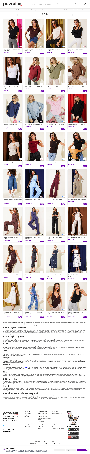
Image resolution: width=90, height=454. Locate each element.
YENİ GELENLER (7, 10)
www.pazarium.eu (8, 434)
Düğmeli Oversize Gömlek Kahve (76, 86)
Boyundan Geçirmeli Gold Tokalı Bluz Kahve (55, 313)
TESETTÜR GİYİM (16, 10)
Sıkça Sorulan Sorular (57, 426)
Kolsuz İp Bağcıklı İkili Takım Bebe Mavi (32, 200)
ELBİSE (49, 10)
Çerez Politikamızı (33, 451)
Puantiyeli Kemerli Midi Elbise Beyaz (11, 313)
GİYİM (23, 10)
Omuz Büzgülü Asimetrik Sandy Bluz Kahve (33, 49)
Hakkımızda (27, 416)
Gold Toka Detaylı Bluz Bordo (33, 162)
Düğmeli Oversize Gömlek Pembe (55, 124)
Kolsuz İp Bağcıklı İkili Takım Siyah (54, 238)
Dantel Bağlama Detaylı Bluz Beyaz (11, 87)
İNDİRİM (84, 10)
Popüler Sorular (55, 425)
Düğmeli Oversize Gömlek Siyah (76, 124)
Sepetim (40, 428)
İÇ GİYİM (73, 10)
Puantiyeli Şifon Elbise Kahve (11, 275)
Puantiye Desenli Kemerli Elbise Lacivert (55, 275)
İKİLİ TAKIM (43, 10)
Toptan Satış (27, 413)
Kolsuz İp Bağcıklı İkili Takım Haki (77, 199)
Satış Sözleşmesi (42, 415)
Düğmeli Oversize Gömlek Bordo (33, 86)
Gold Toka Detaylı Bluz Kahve (54, 162)
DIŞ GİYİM (36, 10)
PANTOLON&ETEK (56, 10)
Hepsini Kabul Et (82, 450)
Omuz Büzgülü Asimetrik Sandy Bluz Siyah (12, 49)
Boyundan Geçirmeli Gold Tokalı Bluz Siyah (76, 313)
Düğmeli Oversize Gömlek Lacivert (11, 125)
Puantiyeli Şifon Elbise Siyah (32, 275)
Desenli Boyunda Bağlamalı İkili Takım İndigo (33, 313)
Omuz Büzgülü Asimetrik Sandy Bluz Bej (55, 49)
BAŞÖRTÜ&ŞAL (65, 10)
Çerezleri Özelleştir (59, 450)
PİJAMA (78, 10)
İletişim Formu (28, 415)
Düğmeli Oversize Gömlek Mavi (33, 124)
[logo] (12, 4)
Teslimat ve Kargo (29, 426)
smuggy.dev (33, 443)
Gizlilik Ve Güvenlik (42, 416)
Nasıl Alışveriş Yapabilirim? (58, 428)
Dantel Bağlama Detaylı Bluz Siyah (76, 49)
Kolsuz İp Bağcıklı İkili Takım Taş (76, 237)
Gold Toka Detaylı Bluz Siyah (76, 162)
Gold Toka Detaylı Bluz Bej (11, 162)
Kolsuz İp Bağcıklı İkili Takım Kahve (11, 238)
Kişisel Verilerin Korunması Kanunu (44, 419)
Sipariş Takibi (27, 425)
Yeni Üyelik (40, 425)
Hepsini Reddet (71, 450)
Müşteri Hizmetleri (42, 413)
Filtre (10, 15)
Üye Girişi (40, 426)
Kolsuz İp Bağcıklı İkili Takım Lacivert (32, 238)
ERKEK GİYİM (30, 10)
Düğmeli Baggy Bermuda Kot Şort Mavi (13, 200)
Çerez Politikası (42, 421)
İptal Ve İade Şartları (57, 413)
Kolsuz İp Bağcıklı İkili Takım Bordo (54, 200)
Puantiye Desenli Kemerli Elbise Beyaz (76, 275)
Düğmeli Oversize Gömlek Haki (55, 86)
